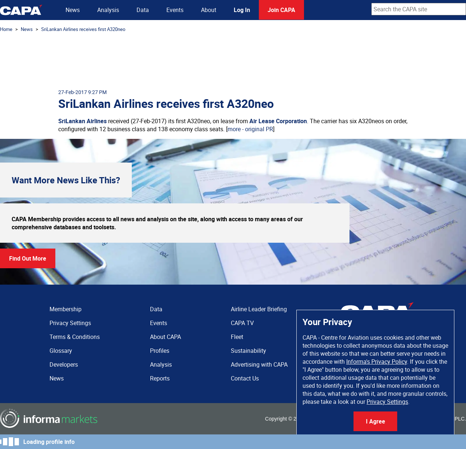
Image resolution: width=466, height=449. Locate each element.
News (73, 10)
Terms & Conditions (75, 337)
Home (6, 29)
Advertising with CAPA (259, 364)
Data (143, 10)
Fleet (237, 337)
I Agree (375, 421)
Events (174, 10)
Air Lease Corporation (278, 121)
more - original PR (250, 129)
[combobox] (418, 9)
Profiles (159, 351)
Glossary (61, 351)
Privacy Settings (387, 402)
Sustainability (248, 351)
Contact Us (245, 378)
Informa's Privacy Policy (376, 362)
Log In (242, 10)
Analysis (108, 10)
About (208, 10)
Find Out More (27, 258)
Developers (64, 364)
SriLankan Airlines (82, 121)
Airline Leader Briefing (259, 309)
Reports (160, 378)
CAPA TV (242, 323)
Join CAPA (281, 10)
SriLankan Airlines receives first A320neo (83, 29)
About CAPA (165, 337)
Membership (66, 309)
